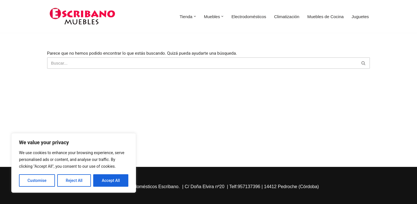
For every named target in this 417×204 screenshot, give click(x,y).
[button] (195, 16)
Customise (36, 180)
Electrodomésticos (248, 16)
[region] (73, 163)
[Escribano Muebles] (82, 16)
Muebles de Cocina (325, 16)
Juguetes (360, 16)
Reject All (74, 180)
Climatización (286, 16)
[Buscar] (202, 63)
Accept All (111, 180)
